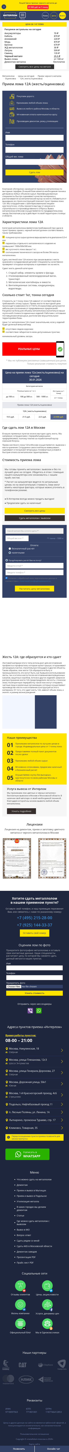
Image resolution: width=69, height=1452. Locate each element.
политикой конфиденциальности (35, 581)
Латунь (8, 50)
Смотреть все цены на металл (35, 66)
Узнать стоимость (34, 993)
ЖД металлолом (13, 47)
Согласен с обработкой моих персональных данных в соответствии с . (31, 579)
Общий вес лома (14, 156)
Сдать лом (34, 172)
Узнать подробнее (21, 811)
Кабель (8, 36)
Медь (7, 41)
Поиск (45, 15)
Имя (7, 132)
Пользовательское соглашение (34, 1434)
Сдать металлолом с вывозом (34, 518)
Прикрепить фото (15, 982)
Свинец (8, 53)
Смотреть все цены (34, 510)
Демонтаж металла (15, 61)
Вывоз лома (11, 59)
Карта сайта (34, 1444)
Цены (54, 15)
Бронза (8, 44)
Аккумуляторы (12, 33)
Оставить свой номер (34, 932)
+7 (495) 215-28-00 (34, 917)
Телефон (9, 144)
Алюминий (10, 39)
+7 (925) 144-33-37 (34, 925)
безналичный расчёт (23, 548)
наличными (18, 552)
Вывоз (62, 15)
